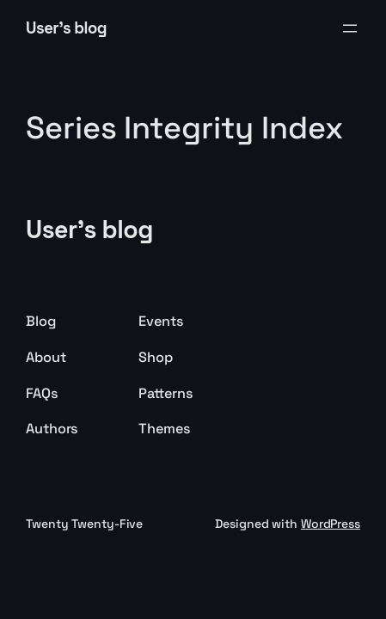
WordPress (330, 523)
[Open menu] (350, 28)
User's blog (66, 28)
